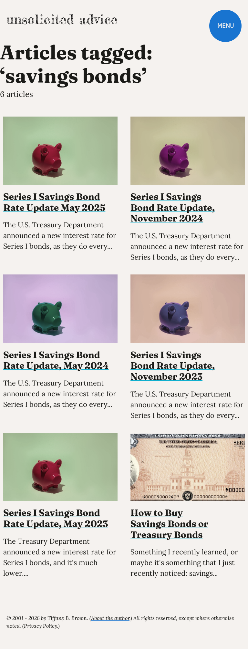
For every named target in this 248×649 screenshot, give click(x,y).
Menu (225, 25)
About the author (110, 618)
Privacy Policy (40, 626)
